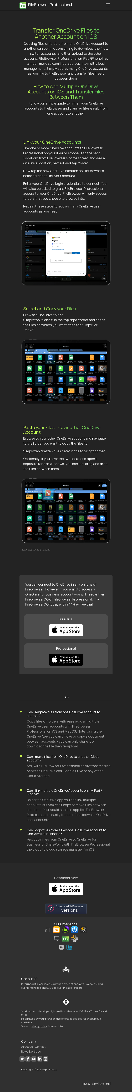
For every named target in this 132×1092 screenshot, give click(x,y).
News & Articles (31, 1051)
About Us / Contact (33, 1047)
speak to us (81, 984)
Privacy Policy (90, 1083)
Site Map (105, 1083)
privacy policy (39, 1026)
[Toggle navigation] (108, 4)
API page (67, 987)
